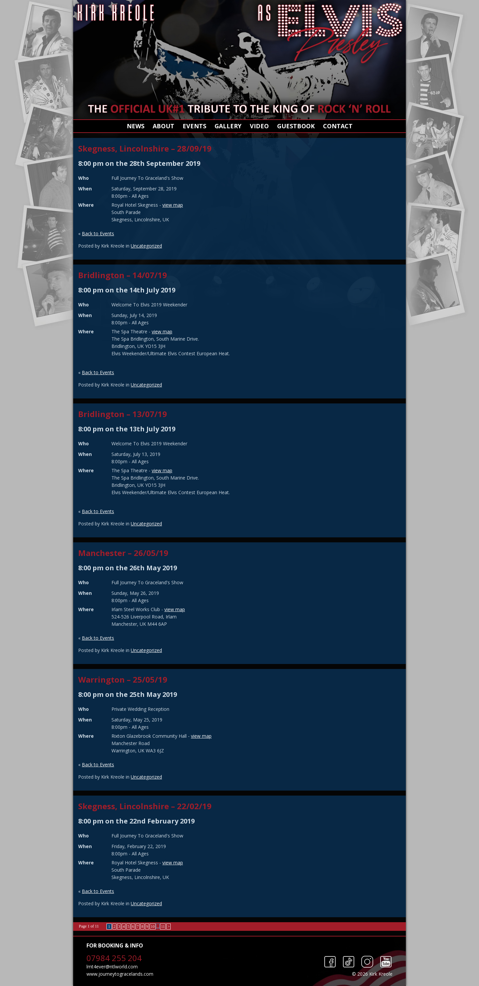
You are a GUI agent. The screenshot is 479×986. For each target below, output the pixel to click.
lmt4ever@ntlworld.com (112, 966)
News (135, 126)
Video (259, 126)
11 (163, 926)
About (163, 126)
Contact (338, 126)
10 (153, 926)
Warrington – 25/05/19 (122, 679)
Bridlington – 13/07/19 (122, 413)
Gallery (228, 126)
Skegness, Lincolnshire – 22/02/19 (145, 806)
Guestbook (296, 126)
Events (194, 126)
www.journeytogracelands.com (119, 974)
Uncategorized (146, 246)
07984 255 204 (114, 957)
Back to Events (98, 233)
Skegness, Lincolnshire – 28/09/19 (145, 148)
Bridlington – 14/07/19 (122, 275)
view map (172, 205)
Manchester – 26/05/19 (123, 552)
